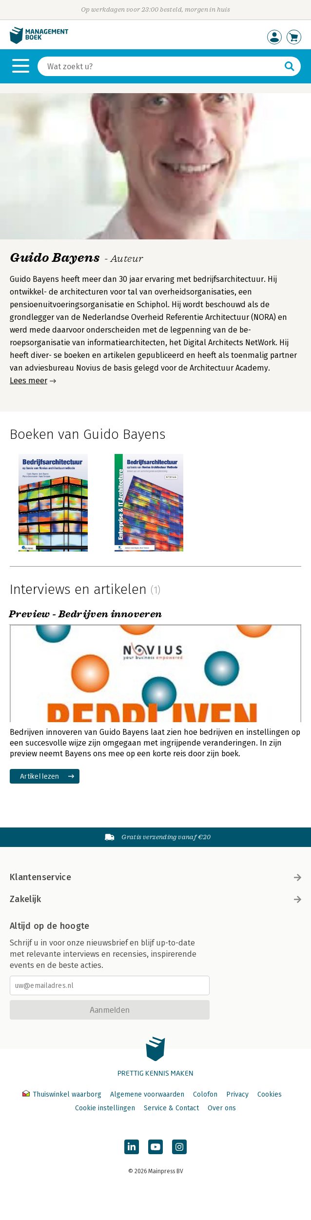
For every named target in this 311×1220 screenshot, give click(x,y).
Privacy (237, 1094)
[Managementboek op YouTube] (155, 1147)
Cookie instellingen (105, 1108)
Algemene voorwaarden (147, 1094)
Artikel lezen (39, 776)
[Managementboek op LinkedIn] (131, 1147)
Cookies (269, 1094)
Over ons (222, 1108)
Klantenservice (155, 877)
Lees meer (28, 380)
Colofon (205, 1094)
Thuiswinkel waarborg (62, 1094)
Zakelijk (155, 899)
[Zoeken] (159, 66)
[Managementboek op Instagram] (179, 1147)
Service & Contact (171, 1108)
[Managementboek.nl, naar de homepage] (39, 42)
